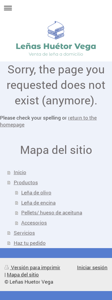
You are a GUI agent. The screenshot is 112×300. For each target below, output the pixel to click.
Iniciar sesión (92, 267)
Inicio (20, 172)
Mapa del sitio (23, 274)
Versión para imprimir (32, 267)
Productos (26, 182)
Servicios (24, 232)
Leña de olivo (36, 192)
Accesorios (34, 222)
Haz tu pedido (30, 242)
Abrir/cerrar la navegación (56, 7)
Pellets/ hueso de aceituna (51, 212)
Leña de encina (38, 202)
